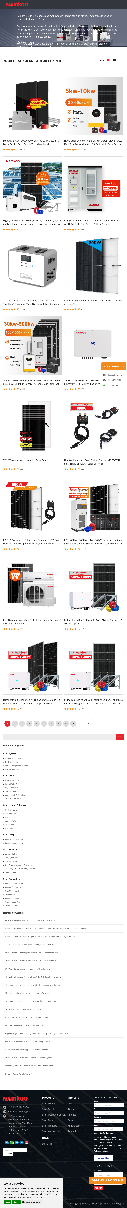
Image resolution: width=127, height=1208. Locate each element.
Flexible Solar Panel (13, 799)
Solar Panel (48, 1109)
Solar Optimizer (11, 854)
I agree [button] (7, 1202)
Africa (71, 1109)
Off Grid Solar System (13, 762)
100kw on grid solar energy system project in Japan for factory (30, 1001)
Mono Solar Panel (12, 780)
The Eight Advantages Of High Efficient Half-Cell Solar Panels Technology (34, 977)
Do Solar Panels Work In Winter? (18, 1074)
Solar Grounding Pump (14, 843)
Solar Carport (10, 894)
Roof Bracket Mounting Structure (18, 865)
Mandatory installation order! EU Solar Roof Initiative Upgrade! (30, 1065)
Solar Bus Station (12, 898)
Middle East (74, 1125)
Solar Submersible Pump (15, 839)
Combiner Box (10, 872)
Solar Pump (48, 1120)
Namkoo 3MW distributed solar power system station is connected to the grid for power (40, 936)
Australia (72, 1131)
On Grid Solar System (13, 758)
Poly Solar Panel (11, 787)
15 (73, 723)
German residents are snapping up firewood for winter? (27, 1049)
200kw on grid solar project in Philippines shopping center (29, 1057)
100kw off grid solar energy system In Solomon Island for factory (31, 952)
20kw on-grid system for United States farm (23, 1009)
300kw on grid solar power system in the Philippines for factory (31, 960)
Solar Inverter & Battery (54, 1114)
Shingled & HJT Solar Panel (16, 795)
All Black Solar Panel (13, 791)
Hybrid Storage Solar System (16, 765)
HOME (23, 42)
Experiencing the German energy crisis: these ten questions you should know (36, 1033)
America (72, 1114)
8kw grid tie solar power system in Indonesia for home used (29, 993)
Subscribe (8, 1154)
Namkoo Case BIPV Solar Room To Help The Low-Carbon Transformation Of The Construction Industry (46, 928)
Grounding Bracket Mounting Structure (20, 868)
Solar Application (51, 1131)
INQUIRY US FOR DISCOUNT (107, 1180)
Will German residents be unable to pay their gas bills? (27, 1041)
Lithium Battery (11, 821)
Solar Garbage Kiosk (13, 902)
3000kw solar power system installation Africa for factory (28, 969)
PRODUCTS (34, 42)
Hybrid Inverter (11, 817)
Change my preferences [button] (31, 1202)
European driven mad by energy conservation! (24, 1025)
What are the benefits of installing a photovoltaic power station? (31, 920)
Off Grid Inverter (11, 810)
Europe (71, 1120)
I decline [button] (16, 1202)
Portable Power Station (14, 883)
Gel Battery (9, 824)
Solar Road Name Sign (14, 905)
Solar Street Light (12, 891)
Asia (70, 1103)
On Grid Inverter (11, 813)
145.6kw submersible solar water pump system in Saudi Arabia (31, 944)
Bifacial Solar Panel (12, 784)
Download (47, 1143)
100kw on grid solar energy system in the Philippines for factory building (35, 985)
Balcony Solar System (13, 769)
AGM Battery (10, 828)
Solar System (48, 1103)
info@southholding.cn (102, 1140)
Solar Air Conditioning (13, 887)
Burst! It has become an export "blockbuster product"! (27, 1017)
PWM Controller (11, 861)
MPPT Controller (11, 857)
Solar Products (49, 1125)
